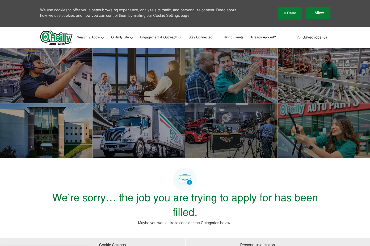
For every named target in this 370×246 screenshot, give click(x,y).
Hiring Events (234, 37)
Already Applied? (263, 37)
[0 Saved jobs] (312, 38)
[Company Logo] (56, 38)
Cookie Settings (166, 16)
